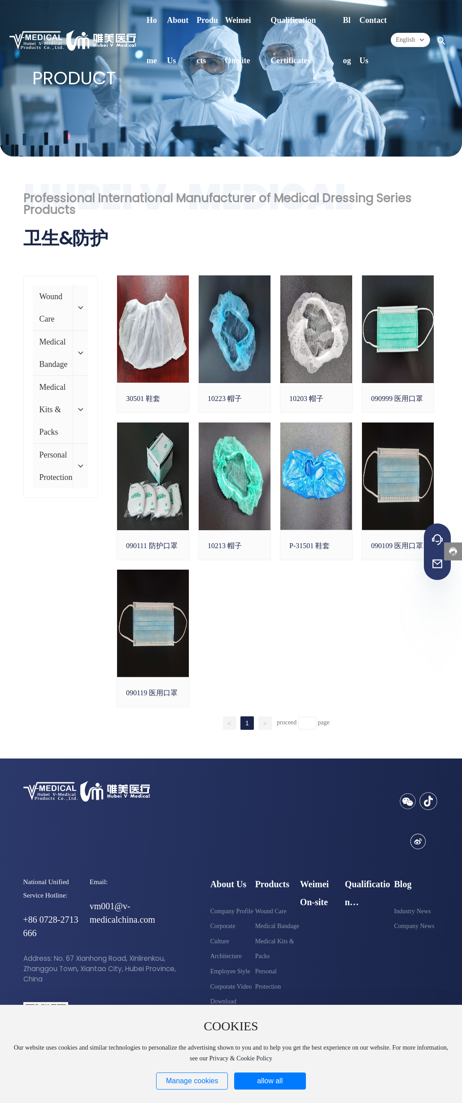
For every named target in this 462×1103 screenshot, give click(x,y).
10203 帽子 (306, 398)
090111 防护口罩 (152, 545)
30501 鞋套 (143, 398)
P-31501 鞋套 (309, 545)
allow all (270, 1081)
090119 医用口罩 (152, 693)
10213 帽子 (225, 545)
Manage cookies (192, 1081)
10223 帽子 (225, 398)
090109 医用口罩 (397, 545)
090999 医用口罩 (397, 398)
